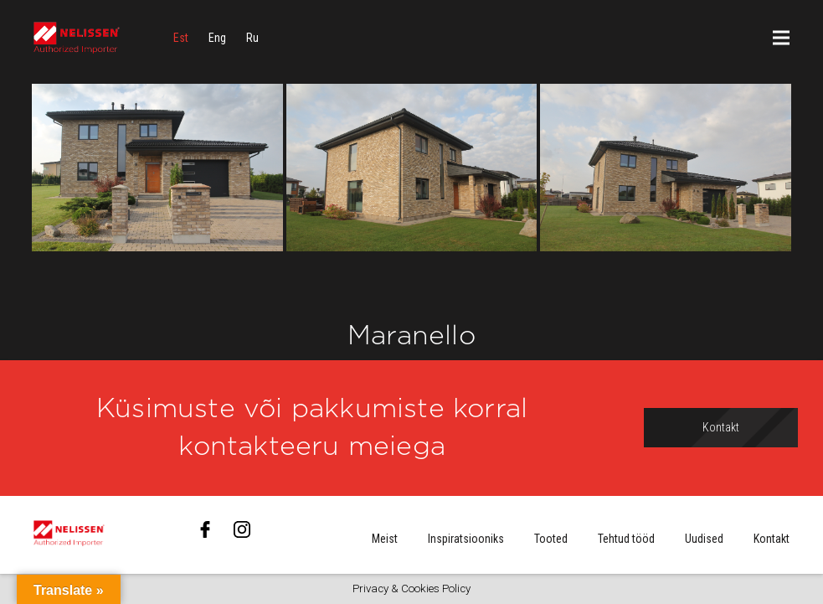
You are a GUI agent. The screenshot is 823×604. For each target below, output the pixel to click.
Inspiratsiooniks (466, 538)
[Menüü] (781, 38)
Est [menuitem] (180, 37)
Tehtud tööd (626, 538)
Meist (385, 538)
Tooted (551, 538)
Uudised (704, 538)
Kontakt (772, 538)
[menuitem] (180, 37)
